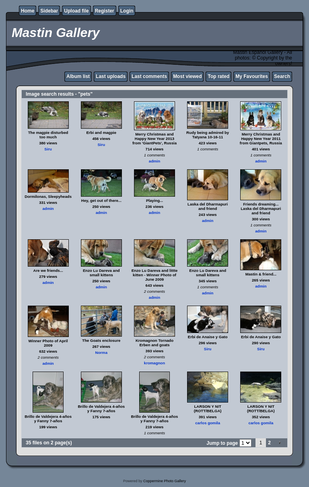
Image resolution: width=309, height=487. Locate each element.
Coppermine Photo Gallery (164, 481)
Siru (48, 149)
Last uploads (111, 76)
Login (127, 11)
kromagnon (154, 363)
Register (104, 11)
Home (27, 11)
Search (282, 76)
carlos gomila (207, 423)
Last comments (149, 76)
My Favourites (251, 76)
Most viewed (187, 76)
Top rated (218, 76)
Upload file (76, 11)
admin (154, 161)
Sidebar (49, 11)
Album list (78, 76)
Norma (101, 352)
